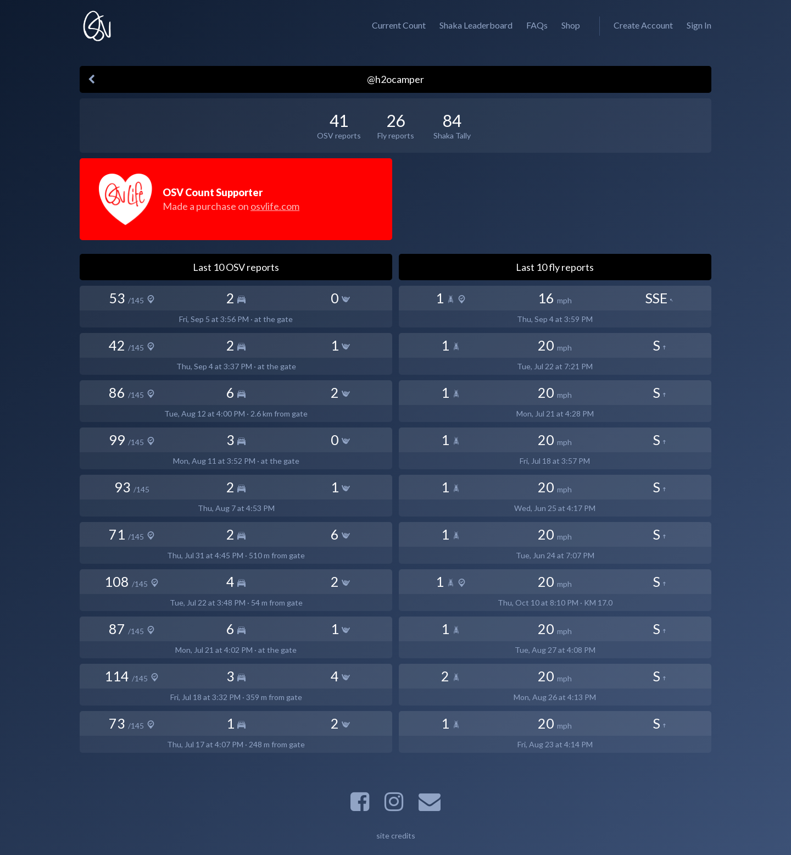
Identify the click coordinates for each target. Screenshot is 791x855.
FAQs (537, 25)
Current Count (399, 25)
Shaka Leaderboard (476, 25)
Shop (570, 25)
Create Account (643, 25)
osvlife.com (274, 206)
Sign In (699, 25)
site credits (395, 835)
